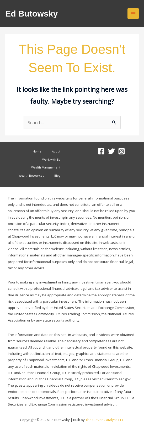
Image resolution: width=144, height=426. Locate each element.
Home (37, 151)
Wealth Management (45, 167)
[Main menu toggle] (133, 13)
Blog (57, 175)
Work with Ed (51, 159)
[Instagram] (121, 151)
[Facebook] (101, 151)
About (56, 151)
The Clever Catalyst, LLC (105, 419)
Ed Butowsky (31, 13)
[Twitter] (111, 151)
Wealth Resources (31, 175)
